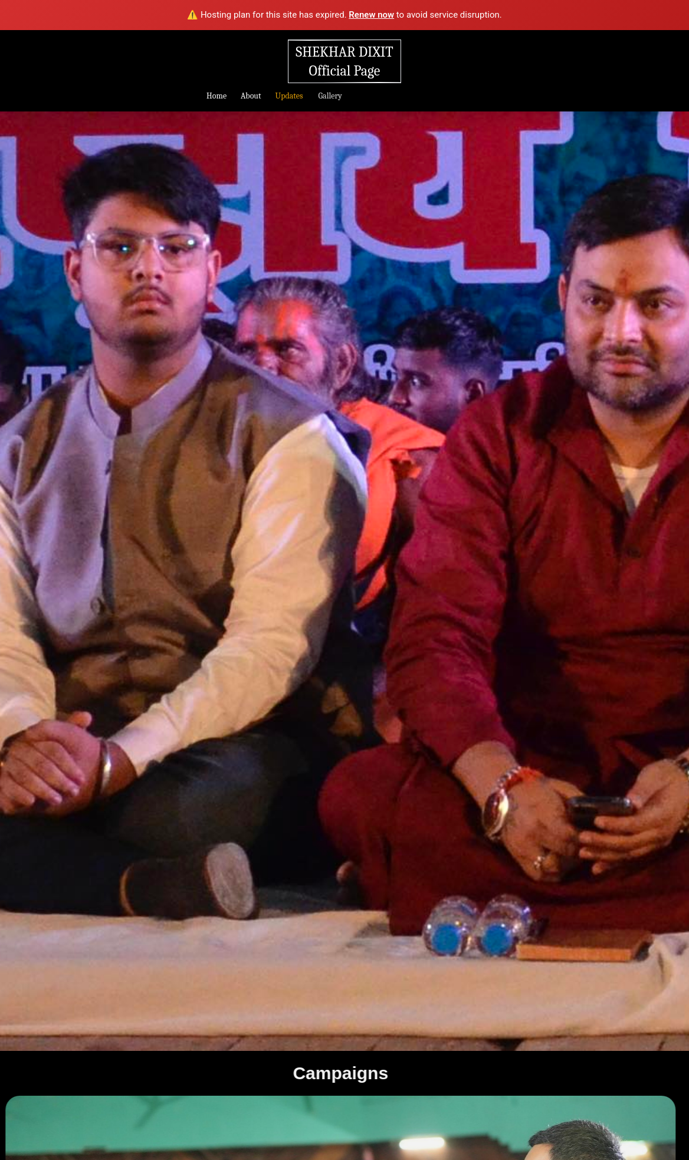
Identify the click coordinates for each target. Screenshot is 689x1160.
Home (216, 96)
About (251, 96)
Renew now (371, 14)
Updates (289, 96)
